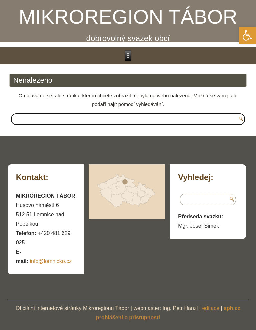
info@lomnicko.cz (51, 261)
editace (210, 308)
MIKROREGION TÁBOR (128, 17)
